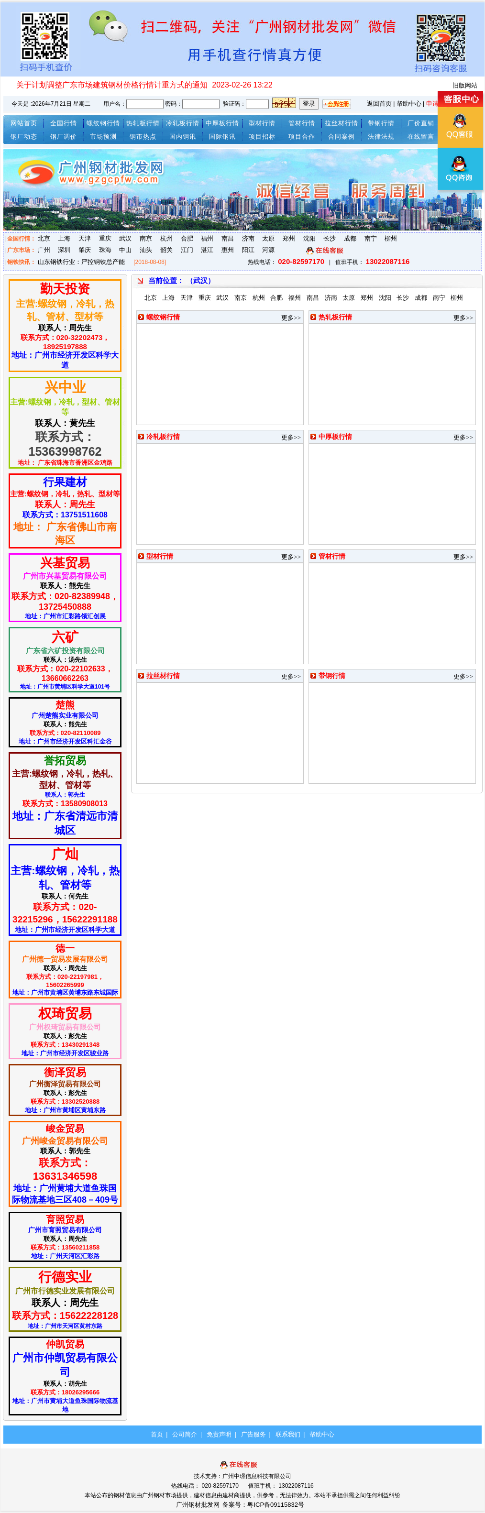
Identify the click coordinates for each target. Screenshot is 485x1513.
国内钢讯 (182, 136)
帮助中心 (409, 103)
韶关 (166, 249)
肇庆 (84, 249)
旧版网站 (464, 85)
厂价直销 (421, 123)
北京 (44, 238)
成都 (350, 238)
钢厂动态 (24, 136)
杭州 (166, 238)
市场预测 (103, 136)
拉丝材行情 (341, 123)
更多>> (291, 317)
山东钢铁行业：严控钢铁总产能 (81, 261)
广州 (44, 249)
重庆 (105, 238)
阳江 (248, 249)
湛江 (207, 249)
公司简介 (184, 1434)
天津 (84, 238)
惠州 (227, 249)
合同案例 (341, 136)
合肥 (187, 238)
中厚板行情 (222, 123)
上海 (64, 238)
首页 (157, 1434)
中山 (125, 249)
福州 (207, 238)
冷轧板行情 (182, 123)
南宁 (370, 238)
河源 (268, 249)
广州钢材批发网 (198, 1504)
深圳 (64, 249)
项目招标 (262, 136)
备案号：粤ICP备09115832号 (264, 1504)
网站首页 (24, 123)
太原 (268, 238)
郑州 (289, 238)
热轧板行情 (143, 123)
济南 (248, 238)
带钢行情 (381, 123)
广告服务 (253, 1434)
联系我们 (288, 1434)
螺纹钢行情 (103, 123)
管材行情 (301, 123)
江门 (187, 249)
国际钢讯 (222, 136)
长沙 (329, 238)
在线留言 (421, 136)
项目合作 (301, 136)
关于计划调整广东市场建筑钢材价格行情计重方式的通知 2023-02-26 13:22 (144, 85)
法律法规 (381, 136)
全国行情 (63, 123)
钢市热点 (143, 136)
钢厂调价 (63, 136)
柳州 (391, 238)
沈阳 (309, 238)
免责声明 (219, 1434)
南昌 (227, 238)
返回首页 (379, 103)
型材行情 (262, 123)
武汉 (125, 238)
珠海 (105, 249)
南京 (146, 238)
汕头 (146, 249)
